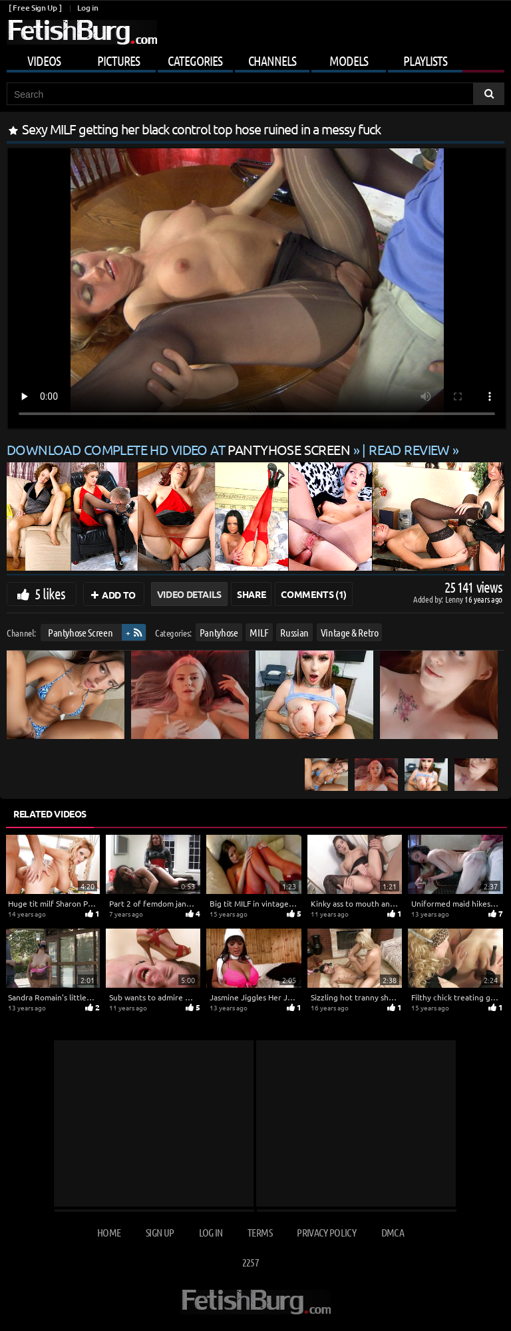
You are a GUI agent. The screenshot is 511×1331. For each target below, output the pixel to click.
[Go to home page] (82, 32)
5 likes (50, 593)
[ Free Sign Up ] (35, 7)
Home (108, 1232)
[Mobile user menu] (255, 59)
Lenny (454, 599)
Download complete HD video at (180, 449)
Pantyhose (219, 632)
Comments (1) (314, 594)
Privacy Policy (326, 1232)
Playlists (425, 61)
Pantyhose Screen (80, 632)
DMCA (392, 1232)
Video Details (189, 594)
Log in (87, 7)
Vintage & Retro (350, 632)
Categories (195, 61)
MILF (259, 632)
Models (348, 61)
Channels (272, 61)
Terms (260, 1232)
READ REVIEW (409, 449)
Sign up (160, 1232)
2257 (250, 1262)
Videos (44, 61)
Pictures (118, 61)
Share (251, 594)
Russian (294, 632)
